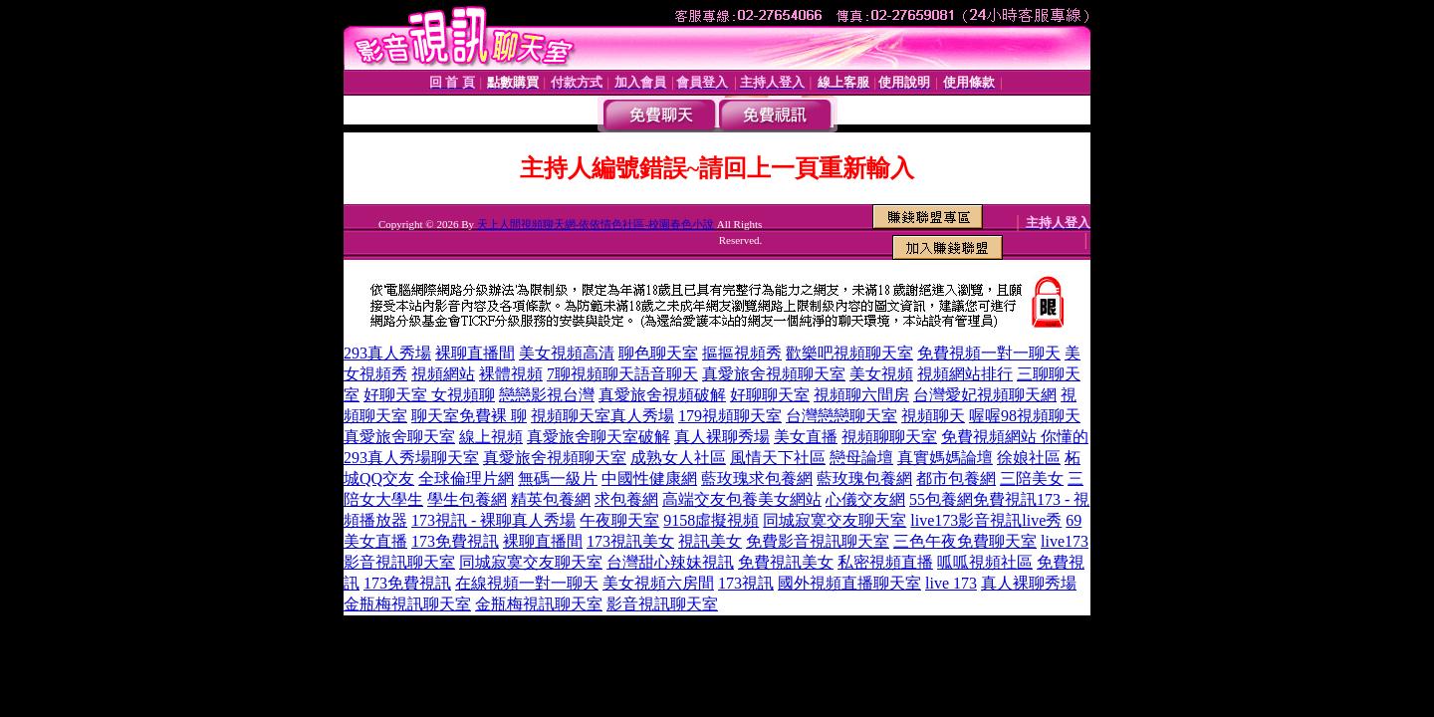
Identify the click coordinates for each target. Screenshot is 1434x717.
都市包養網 (956, 478)
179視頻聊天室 (730, 415)
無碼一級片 (558, 478)
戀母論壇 (861, 457)
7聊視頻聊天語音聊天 (622, 373)
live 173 (951, 583)
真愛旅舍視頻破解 (662, 394)
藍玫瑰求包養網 (757, 478)
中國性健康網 (649, 478)
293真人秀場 (387, 353)
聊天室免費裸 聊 (469, 415)
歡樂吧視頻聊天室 (849, 353)
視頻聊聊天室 (889, 436)
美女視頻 (881, 373)
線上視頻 (491, 436)
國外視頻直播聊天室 (849, 583)
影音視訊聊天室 (662, 604)
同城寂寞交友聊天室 (834, 520)
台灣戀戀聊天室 (841, 415)
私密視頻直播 (885, 562)
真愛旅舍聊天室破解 (598, 436)
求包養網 (626, 499)
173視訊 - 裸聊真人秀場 (493, 520)
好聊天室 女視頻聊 (429, 394)
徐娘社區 (1029, 457)
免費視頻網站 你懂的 (1014, 436)
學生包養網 (467, 499)
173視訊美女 (630, 541)
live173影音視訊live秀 (986, 520)
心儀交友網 (865, 499)
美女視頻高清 (566, 353)
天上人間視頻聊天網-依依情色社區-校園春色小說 (595, 224)
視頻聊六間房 (861, 394)
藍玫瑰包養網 (864, 478)
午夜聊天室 (619, 520)
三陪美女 (1032, 478)
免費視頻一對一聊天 (989, 353)
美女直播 (805, 436)
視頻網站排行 (965, 373)
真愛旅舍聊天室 (399, 436)
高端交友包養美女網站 (742, 499)
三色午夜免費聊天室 (965, 541)
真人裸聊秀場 (722, 436)
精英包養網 (551, 499)
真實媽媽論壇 (945, 457)
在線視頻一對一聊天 (526, 583)
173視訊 (746, 583)
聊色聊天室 (658, 353)
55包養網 (941, 499)
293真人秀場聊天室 (411, 457)
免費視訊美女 (786, 562)
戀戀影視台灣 (547, 394)
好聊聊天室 (770, 394)
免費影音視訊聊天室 (817, 541)
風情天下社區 (778, 457)
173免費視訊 (455, 541)
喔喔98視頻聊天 (1024, 415)
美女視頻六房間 (658, 583)
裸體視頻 (511, 373)
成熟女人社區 (678, 457)
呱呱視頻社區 (985, 562)
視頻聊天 (933, 415)
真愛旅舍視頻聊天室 (773, 373)
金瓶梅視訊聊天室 (407, 604)
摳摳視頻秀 (742, 353)
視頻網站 (443, 373)
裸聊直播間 (475, 353)
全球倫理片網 (466, 478)
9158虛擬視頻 (711, 520)
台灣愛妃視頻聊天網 (985, 394)
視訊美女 (710, 541)
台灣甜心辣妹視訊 (670, 562)
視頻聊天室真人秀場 (602, 415)
